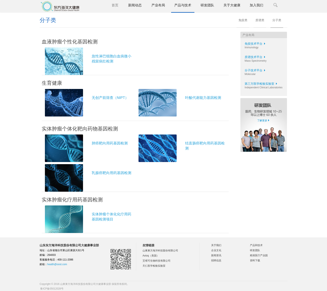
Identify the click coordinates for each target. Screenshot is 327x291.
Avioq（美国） (151, 255)
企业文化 (216, 250)
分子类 (276, 20)
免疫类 (242, 20)
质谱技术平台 (255, 57)
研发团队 (207, 5)
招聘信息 (216, 260)
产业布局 (158, 5)
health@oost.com (57, 264)
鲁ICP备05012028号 (52, 288)
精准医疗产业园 (259, 255)
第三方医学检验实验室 (261, 83)
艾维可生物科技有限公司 (156, 260)
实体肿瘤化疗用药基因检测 (72, 199)
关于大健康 (231, 5)
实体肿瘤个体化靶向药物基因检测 (80, 129)
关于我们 (216, 245)
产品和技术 (256, 245)
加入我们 (256, 5)
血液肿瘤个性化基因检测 (70, 41)
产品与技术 (182, 5)
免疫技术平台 (255, 43)
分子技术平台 (255, 70)
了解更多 (262, 120)
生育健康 (52, 83)
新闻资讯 (216, 255)
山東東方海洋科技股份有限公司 (160, 250)
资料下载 (255, 260)
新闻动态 (135, 5)
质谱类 (259, 20)
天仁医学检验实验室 (154, 265)
